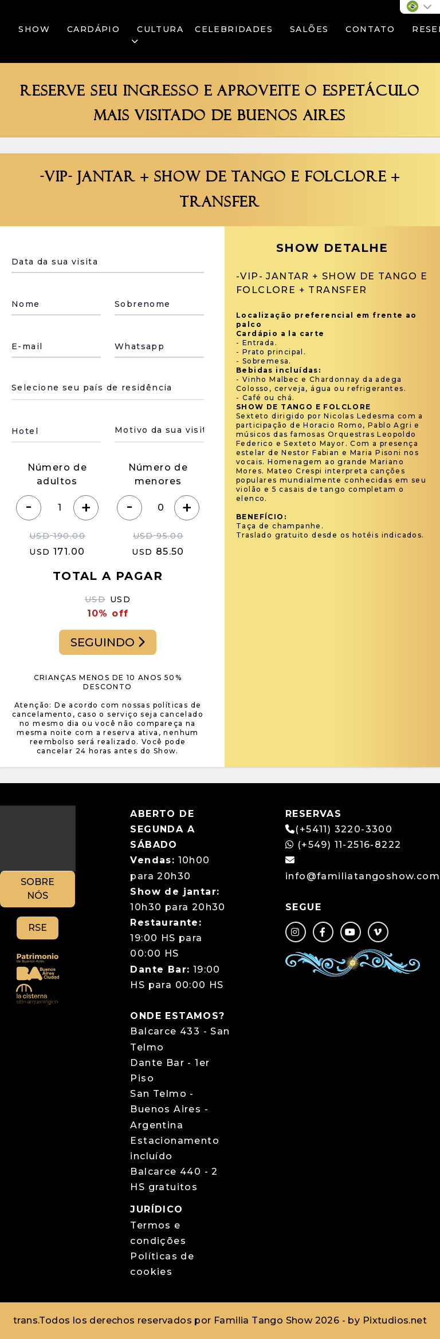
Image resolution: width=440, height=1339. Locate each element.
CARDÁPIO (93, 29)
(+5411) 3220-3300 (343, 829)
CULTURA (157, 35)
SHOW (34, 29)
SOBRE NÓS (37, 888)
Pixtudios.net (395, 1320)
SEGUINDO (107, 642)
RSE (37, 927)
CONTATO (370, 29)
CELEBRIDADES (234, 29)
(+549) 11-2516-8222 (343, 844)
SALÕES (309, 29)
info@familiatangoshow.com (362, 876)
